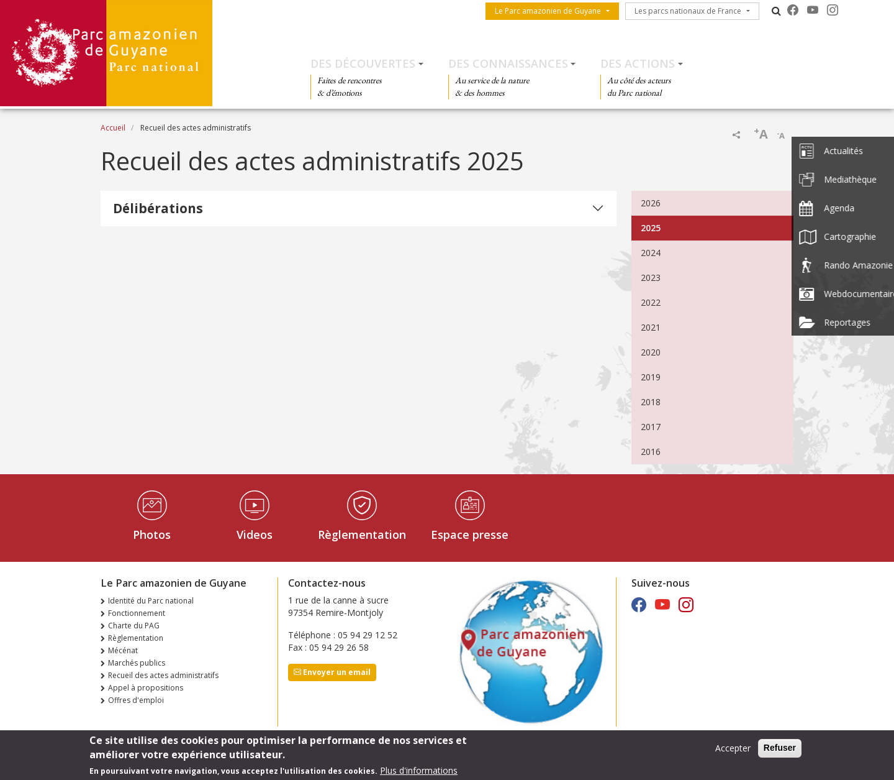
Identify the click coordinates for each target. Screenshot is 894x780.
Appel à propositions (145, 687)
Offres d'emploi (136, 700)
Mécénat (123, 650)
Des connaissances (508, 63)
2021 (651, 327)
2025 (651, 228)
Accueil (113, 127)
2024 (651, 253)
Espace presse (469, 534)
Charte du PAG (134, 625)
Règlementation (362, 534)
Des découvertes (362, 63)
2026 (651, 203)
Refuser (780, 751)
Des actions (637, 63)
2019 (651, 377)
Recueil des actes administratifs (163, 675)
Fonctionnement (136, 613)
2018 (651, 402)
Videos (255, 534)
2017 (651, 427)
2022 (651, 302)
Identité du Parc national (151, 600)
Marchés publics (136, 663)
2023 (651, 277)
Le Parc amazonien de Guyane (548, 11)
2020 (651, 352)
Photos (152, 534)
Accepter (733, 751)
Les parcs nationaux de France (687, 11)
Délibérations (158, 208)
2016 (651, 451)
